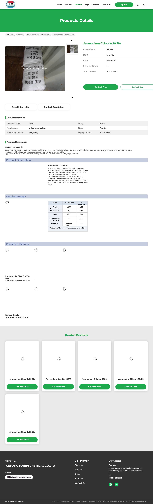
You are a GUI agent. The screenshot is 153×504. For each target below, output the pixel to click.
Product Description (54, 107)
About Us (79, 465)
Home (59, 5)
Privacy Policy (10, 501)
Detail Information (21, 107)
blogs (87, 5)
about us (68, 5)
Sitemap (20, 501)
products (78, 5)
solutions (95, 5)
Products (20, 35)
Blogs (77, 474)
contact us (106, 5)
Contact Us (80, 483)
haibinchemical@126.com (19, 477)
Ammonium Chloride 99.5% (38, 35)
